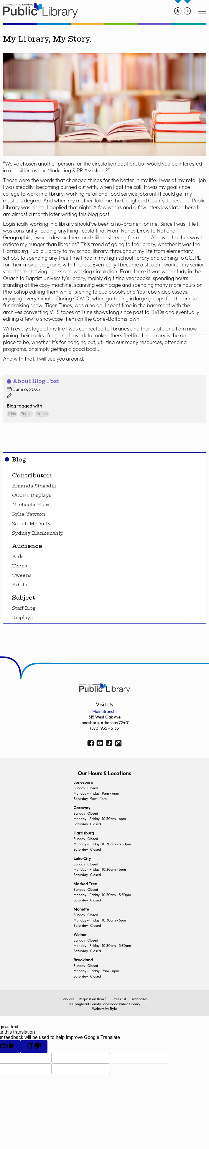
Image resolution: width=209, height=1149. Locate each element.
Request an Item (91, 999)
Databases (139, 999)
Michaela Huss (30, 505)
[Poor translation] (33, 1046)
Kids (18, 556)
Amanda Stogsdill (34, 486)
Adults (20, 584)
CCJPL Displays (31, 495)
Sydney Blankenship (37, 533)
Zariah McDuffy (31, 523)
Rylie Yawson (28, 514)
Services (67, 999)
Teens (19, 566)
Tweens (22, 575)
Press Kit (119, 999)
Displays (22, 617)
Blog (19, 459)
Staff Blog (24, 608)
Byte (113, 1008)
